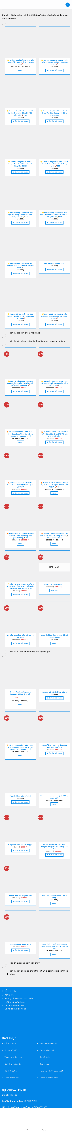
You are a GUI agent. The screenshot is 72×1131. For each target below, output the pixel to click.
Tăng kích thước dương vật (51, 1071)
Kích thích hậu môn (13, 1064)
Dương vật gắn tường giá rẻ (20, 944)
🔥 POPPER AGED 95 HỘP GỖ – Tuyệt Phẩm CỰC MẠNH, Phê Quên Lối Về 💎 (20, 485)
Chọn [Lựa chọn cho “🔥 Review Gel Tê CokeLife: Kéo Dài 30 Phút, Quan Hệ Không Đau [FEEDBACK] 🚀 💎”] (20, 543)
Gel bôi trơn (44, 1057)
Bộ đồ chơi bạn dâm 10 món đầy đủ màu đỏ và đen (54, 636)
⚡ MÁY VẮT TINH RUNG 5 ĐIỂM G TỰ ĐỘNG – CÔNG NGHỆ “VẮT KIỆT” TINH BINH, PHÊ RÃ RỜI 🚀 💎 (20, 586)
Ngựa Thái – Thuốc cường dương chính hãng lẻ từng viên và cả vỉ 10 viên (54, 946)
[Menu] (3, 4)
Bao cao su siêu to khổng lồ (54, 584)
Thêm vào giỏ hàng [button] (54, 70)
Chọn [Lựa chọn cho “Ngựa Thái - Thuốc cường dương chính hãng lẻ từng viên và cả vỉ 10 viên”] (54, 954)
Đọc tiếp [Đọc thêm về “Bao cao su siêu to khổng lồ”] (54, 590)
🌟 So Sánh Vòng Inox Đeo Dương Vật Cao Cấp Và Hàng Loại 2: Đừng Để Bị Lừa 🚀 (54, 383)
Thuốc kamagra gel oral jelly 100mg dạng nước (54, 797)
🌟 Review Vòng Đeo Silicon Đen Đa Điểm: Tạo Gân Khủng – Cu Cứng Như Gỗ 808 (54, 113)
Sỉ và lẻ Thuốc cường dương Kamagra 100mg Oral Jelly (20, 693)
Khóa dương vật (12, 1078)
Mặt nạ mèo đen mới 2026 (54, 263)
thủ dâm (12, 1043)
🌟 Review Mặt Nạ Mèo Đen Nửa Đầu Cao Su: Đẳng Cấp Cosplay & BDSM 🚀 (54, 316)
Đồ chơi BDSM (11, 1071)
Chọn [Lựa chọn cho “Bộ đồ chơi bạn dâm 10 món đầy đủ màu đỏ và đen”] (54, 643)
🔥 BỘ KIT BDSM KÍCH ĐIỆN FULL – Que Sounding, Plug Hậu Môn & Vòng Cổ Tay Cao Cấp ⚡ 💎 (20, 434)
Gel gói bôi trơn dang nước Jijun (20, 845)
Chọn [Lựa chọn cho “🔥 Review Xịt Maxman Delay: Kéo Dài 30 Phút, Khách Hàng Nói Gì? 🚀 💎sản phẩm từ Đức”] (54, 543)
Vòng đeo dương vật (48, 1043)
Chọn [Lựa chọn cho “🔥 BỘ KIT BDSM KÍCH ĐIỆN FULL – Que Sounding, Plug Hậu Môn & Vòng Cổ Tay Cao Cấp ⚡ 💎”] (20, 442)
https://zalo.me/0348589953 (33, 1107)
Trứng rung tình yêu (13, 1057)
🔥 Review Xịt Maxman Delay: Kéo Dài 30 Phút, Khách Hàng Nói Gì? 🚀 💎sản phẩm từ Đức (54, 535)
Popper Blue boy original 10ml (20, 895)
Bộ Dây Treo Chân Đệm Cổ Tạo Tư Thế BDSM (20, 636)
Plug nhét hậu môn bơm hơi (20, 796)
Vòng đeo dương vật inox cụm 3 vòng (54, 896)
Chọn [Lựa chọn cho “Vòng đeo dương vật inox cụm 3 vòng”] (54, 903)
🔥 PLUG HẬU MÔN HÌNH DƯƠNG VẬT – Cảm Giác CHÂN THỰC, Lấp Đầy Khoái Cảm (54, 434)
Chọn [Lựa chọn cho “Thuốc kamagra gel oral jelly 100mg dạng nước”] (54, 804)
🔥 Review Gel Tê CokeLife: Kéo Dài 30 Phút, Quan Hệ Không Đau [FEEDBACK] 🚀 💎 (20, 535)
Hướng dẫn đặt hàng (15, 1002)
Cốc (6, 1043)
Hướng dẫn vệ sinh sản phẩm (19, 998)
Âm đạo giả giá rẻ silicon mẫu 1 (54, 692)
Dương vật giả (11, 1050)
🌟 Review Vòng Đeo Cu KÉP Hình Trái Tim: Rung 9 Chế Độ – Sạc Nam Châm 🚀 (54, 62)
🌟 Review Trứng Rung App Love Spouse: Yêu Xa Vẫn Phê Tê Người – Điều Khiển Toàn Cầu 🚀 (20, 383)
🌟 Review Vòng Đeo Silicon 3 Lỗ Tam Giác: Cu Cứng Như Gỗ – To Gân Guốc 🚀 (20, 265)
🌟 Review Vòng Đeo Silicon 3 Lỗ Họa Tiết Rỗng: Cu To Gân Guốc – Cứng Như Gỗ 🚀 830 (20, 214)
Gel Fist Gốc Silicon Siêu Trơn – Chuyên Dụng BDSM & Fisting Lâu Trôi (54, 847)
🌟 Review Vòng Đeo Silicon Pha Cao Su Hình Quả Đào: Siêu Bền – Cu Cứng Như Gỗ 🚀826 (54, 214)
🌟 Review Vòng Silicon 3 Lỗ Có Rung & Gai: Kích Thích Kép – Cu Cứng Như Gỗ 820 (20, 164)
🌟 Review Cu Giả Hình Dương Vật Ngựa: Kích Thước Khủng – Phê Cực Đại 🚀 (20, 62)
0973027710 (30, 1101)
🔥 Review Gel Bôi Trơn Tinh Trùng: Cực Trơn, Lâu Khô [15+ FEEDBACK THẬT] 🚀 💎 (54, 485)
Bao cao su (44, 1064)
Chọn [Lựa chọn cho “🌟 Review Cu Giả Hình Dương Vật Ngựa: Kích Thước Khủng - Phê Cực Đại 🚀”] (20, 70)
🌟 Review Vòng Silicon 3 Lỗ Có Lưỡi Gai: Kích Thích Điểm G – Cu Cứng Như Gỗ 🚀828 (54, 164)
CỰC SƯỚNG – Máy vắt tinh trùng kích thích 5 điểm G (54, 746)
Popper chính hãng (47, 1050)
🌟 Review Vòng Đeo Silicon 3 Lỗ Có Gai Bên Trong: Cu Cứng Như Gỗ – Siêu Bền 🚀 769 (20, 113)
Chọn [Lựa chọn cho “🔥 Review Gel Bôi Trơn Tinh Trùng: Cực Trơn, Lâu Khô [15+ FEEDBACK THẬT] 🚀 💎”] (54, 493)
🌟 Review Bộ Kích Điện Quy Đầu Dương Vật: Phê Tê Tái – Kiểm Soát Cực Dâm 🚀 (20, 316)
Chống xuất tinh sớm (48, 1078)
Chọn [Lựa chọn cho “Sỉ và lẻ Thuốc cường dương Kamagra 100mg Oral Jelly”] (20, 704)
